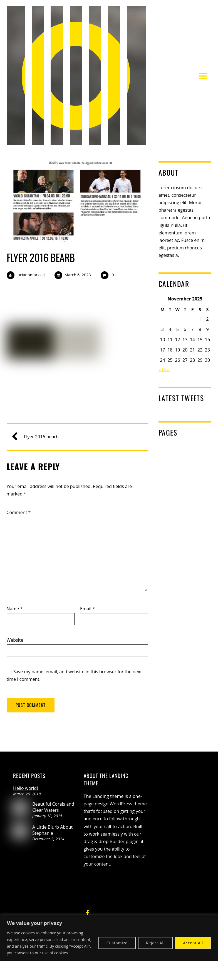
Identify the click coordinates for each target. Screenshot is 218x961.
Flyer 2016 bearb (41, 257)
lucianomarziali (30, 274)
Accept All (193, 942)
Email (87, 609)
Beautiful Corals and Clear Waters (53, 807)
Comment (19, 512)
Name (15, 609)
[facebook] (87, 912)
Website (15, 640)
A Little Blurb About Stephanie (52, 830)
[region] (109, 938)
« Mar (164, 369)
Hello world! (25, 788)
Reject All (155, 942)
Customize (117, 942)
